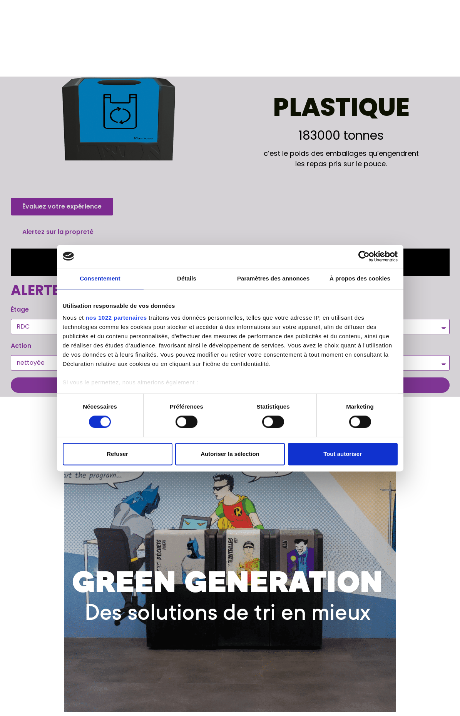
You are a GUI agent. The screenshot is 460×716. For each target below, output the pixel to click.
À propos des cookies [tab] (360, 278)
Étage (20, 309)
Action (21, 345)
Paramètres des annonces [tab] (273, 278)
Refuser (117, 454)
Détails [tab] (186, 278)
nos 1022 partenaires (116, 317)
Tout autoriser (342, 454)
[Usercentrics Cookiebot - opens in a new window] (364, 256)
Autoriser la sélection (230, 454)
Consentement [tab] (100, 278)
